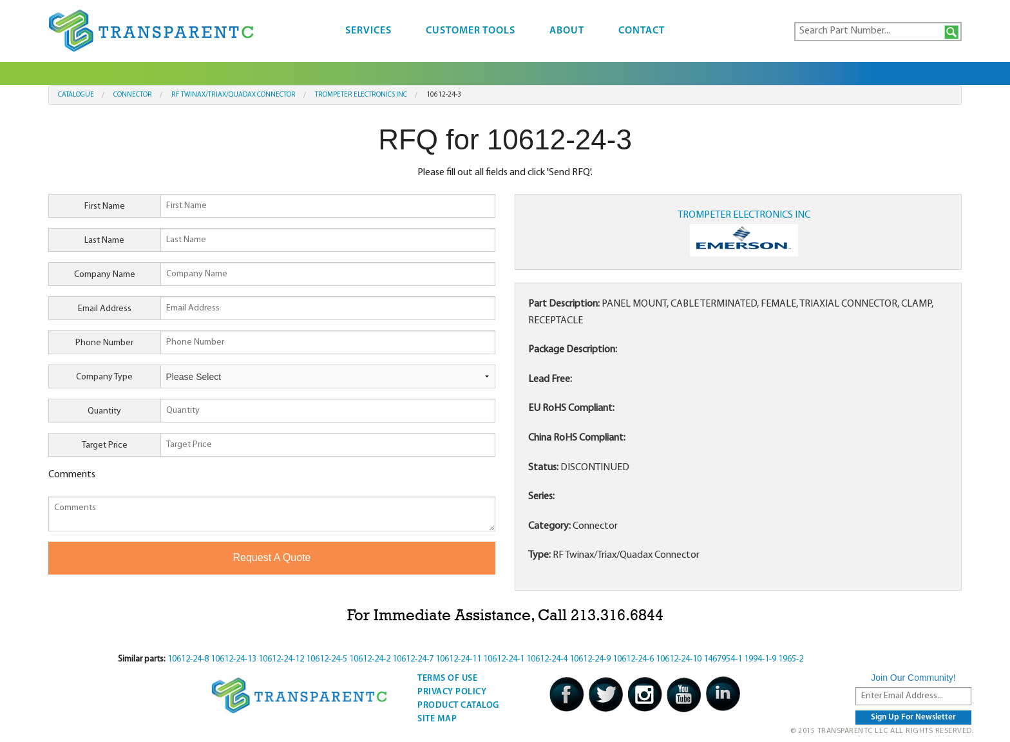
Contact (641, 31)
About (566, 31)
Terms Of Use (447, 678)
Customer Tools (470, 31)
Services (368, 31)
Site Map (437, 719)
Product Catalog (458, 705)
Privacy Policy (451, 692)
